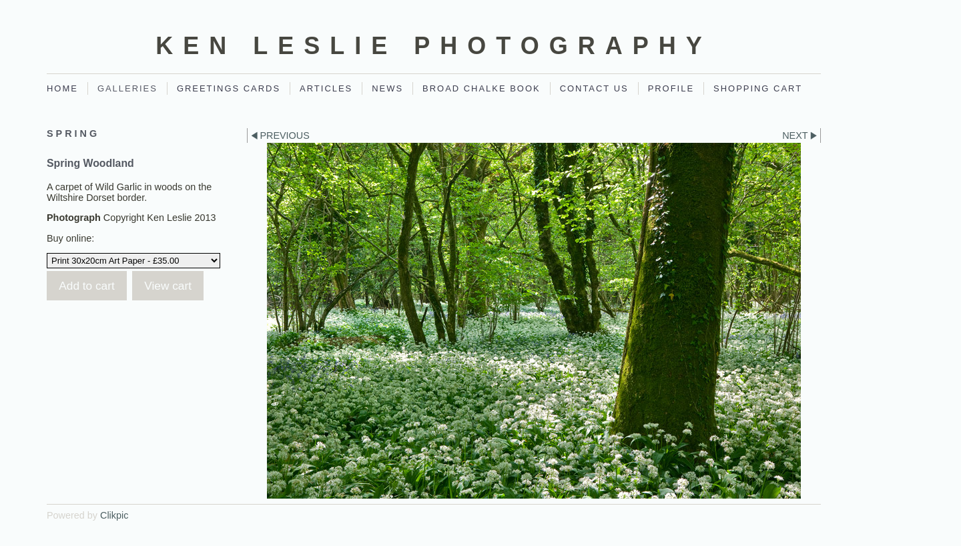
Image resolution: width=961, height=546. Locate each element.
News (387, 88)
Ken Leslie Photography (433, 45)
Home (62, 88)
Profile (671, 88)
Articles (326, 88)
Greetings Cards (228, 88)
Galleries (127, 88)
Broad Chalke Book (481, 88)
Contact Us (594, 88)
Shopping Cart (757, 88)
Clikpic (114, 515)
